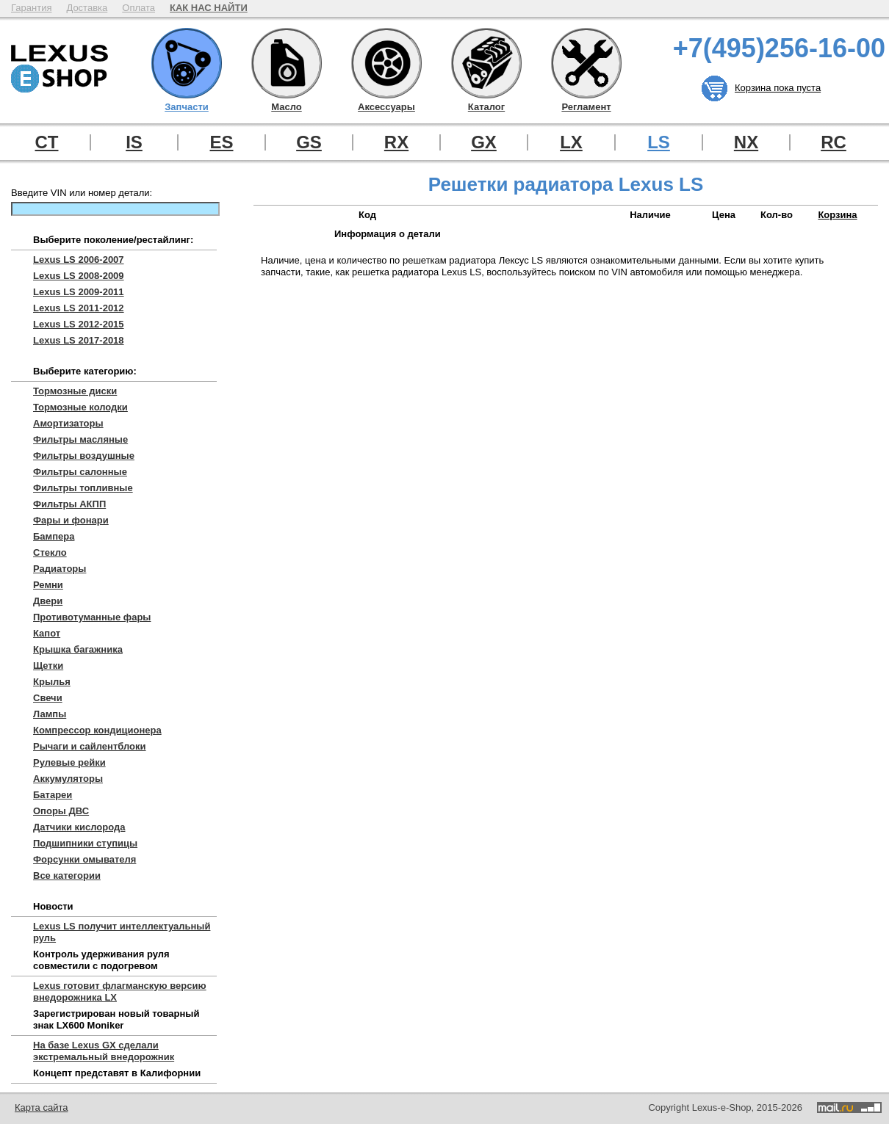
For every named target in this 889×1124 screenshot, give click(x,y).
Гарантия (31, 7)
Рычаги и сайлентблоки (89, 746)
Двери (47, 600)
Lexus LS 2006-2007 (78, 259)
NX (746, 142)
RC (833, 142)
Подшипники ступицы (85, 843)
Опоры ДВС (61, 810)
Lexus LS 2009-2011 (78, 291)
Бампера (53, 536)
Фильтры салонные (80, 471)
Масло (286, 63)
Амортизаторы (68, 423)
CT (47, 142)
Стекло (50, 552)
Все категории (67, 875)
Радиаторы (59, 568)
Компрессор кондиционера (97, 730)
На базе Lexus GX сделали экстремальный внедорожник (103, 1051)
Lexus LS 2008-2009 (78, 275)
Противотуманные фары (92, 617)
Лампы (49, 713)
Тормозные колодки (80, 407)
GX (484, 142)
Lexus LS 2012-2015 (78, 324)
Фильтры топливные (83, 487)
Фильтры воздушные (83, 455)
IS (134, 142)
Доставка (86, 7)
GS (309, 142)
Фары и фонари (71, 520)
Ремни (48, 584)
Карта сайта (41, 1107)
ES (221, 142)
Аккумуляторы (68, 778)
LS (658, 142)
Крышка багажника (78, 649)
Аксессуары (386, 63)
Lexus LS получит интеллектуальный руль (121, 932)
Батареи (52, 794)
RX (396, 142)
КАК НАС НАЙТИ (209, 7)
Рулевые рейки (69, 762)
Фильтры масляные (80, 439)
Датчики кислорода (79, 827)
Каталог (486, 63)
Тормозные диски (75, 390)
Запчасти (186, 63)
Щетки (48, 665)
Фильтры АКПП (69, 504)
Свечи (47, 697)
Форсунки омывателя (84, 859)
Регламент (586, 63)
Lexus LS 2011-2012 (78, 307)
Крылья (52, 681)
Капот (46, 633)
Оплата (138, 7)
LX (571, 142)
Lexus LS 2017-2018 (78, 340)
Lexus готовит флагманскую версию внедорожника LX (119, 991)
